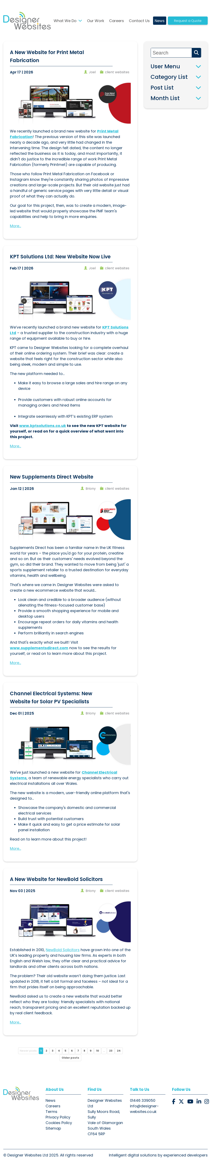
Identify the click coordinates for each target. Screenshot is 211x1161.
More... (15, 225)
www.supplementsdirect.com (39, 647)
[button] (27, 21)
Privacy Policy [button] (58, 1117)
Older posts (70, 1058)
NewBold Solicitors (63, 949)
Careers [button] (116, 20)
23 (110, 1051)
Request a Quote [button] (188, 20)
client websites (117, 72)
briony (91, 488)
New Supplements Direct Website (51, 476)
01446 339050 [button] (142, 1100)
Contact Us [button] (139, 20)
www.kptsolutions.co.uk (42, 425)
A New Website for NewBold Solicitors (56, 879)
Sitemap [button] (53, 1128)
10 (97, 1051)
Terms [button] (51, 1111)
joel (92, 72)
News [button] (160, 20)
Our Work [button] (95, 20)
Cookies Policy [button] (59, 1122)
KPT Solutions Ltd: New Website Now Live (60, 256)
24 (119, 1051)
